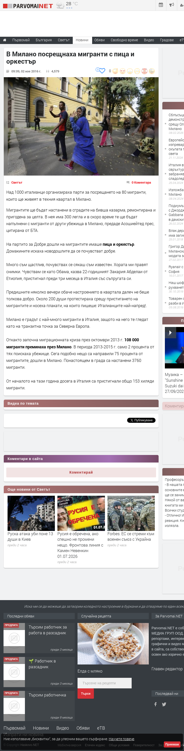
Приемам (172, 744)
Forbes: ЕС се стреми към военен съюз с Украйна (130, 536)
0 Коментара (141, 182)
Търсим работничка (47, 694)
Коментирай (81, 472)
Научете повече (121, 738)
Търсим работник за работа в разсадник (48, 629)
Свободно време (124, 39)
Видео (62, 728)
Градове (167, 39)
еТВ (101, 728)
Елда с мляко (90, 671)
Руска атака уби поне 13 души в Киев (30, 536)
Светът (16, 182)
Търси (85, 693)
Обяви (83, 728)
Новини (82, 39)
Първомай (14, 728)
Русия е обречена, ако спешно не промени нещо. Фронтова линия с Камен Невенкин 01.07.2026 (80, 545)
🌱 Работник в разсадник (42, 663)
